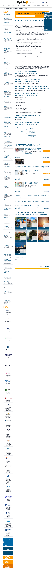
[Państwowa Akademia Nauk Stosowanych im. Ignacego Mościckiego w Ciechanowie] (8, 479)
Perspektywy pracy (47, 20)
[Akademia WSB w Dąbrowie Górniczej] (8, 375)
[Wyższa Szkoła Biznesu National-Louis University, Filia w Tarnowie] (8, 523)
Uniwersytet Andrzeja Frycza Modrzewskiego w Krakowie (33, 149)
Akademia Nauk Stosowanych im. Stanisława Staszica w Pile (33, 183)
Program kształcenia (47, 16)
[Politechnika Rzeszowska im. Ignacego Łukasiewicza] (8, 532)
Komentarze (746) (36, 207)
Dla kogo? (45, 14)
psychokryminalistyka (43, 135)
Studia (9, 5)
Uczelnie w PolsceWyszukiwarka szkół (8, 544)
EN (46, 2)
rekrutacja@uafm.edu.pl (29, 153)
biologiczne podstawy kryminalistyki (31, 128)
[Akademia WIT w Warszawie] (8, 399)
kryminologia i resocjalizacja (20, 135)
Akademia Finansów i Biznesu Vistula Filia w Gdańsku (27, 194)
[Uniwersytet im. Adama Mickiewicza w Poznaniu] (8, 313)
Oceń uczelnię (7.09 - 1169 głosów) (21, 155)
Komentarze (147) (37, 195)
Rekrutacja (30, 155)
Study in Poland (43, 6)
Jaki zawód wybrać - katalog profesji (8, 557)
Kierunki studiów (29, 6)
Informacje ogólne (47, 12)
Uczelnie (13, 5)
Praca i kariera (38, 6)
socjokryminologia (20, 139)
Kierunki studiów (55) (45, 166)
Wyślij (47, 266)
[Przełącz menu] (43, 12)
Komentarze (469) (36, 201)
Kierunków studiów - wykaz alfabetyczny (8, 539)
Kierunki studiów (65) (45, 201)
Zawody (34, 5)
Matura (4, 5)
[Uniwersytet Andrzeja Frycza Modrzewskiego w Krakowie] (8, 451)
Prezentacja (46, 151)
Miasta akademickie (47, 27)
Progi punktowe (18, 157)
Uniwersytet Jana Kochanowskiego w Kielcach (26, 199)
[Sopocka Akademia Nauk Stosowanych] (8, 514)
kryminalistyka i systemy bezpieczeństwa (32, 132)
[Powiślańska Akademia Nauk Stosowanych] (8, 392)
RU (48, 2)
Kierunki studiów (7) (45, 178)
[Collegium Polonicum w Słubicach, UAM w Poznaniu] (8, 423)
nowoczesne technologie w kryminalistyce (31, 136)
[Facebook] (43, 2)
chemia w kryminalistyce (20, 131)
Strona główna (9, 8)
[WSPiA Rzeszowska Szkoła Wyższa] (8, 459)
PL (45, 2)
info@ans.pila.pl (28, 187)
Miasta (47, 5)
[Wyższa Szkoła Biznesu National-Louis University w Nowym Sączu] (8, 407)
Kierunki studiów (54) (45, 155)
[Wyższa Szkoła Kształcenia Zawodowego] (8, 507)
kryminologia (43, 131)
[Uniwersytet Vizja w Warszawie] (8, 415)
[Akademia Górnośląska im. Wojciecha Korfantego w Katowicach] (8, 358)
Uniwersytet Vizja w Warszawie (33, 160)
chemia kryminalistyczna (43, 127)
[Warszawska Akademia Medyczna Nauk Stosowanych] (8, 384)
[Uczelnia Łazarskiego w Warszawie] (8, 442)
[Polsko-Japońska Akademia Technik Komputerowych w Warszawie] (8, 468)
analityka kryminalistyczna (20, 127)
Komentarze (46, 29)
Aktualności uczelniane (7, 562)
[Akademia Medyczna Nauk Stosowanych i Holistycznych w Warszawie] (8, 490)
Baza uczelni (19, 6)
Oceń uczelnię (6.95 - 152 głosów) (21, 195)
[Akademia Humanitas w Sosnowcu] (8, 367)
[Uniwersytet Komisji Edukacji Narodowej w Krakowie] (8, 332)
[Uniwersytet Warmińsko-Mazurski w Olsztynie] (8, 341)
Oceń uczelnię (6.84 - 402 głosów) (21, 201)
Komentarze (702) (36, 166)
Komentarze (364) (37, 178)
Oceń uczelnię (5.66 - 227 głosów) (21, 178)
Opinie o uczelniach (24, 6)
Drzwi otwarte (46, 157)
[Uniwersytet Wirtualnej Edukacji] (8, 499)
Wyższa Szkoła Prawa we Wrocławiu (31, 171)
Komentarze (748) (36, 155)
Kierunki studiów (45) (45, 207)
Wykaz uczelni (46, 25)
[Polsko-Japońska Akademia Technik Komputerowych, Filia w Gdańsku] (8, 322)
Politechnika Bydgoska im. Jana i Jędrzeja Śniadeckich (27, 205)
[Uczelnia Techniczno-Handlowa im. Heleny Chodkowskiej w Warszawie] (8, 433)
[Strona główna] (26, 2)
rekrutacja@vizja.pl (28, 164)
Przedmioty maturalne (48, 18)
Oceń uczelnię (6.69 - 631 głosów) (21, 207)
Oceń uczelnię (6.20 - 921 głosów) (21, 166)
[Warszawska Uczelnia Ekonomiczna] (8, 349)
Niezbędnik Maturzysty (7, 549)
